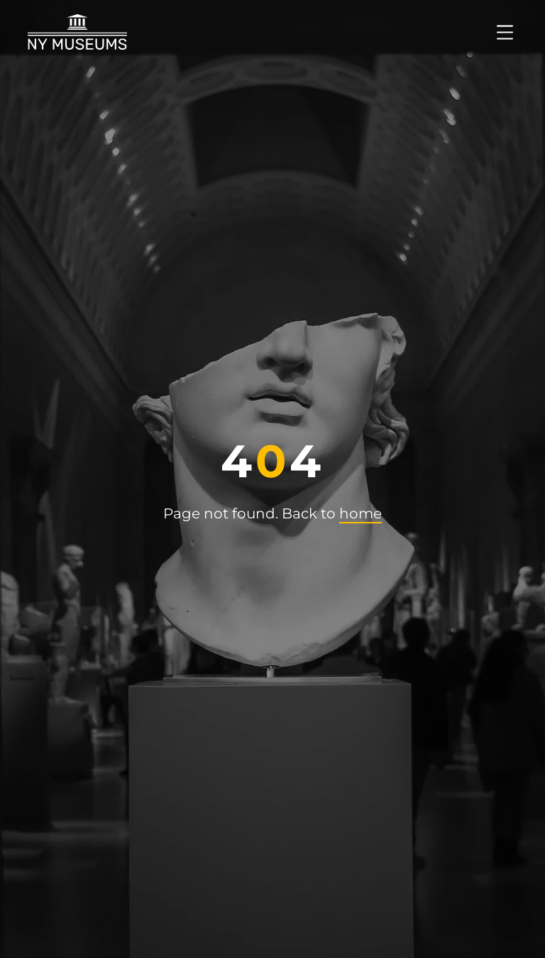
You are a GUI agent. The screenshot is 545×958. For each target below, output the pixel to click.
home (360, 513)
